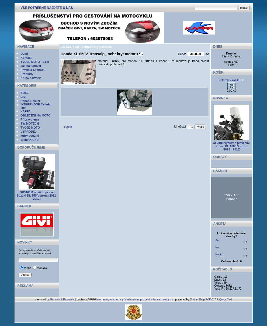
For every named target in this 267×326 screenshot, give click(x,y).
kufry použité (29, 135)
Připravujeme (29, 119)
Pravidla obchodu (32, 69)
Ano (218, 240)
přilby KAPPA (30, 139)
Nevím (219, 254)
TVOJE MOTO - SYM (34, 61)
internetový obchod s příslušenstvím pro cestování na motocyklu (134, 299)
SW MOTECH (29, 123)
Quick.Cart (225, 299)
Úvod (24, 53)
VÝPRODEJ (28, 131)
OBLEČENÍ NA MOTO (35, 115)
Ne (217, 247)
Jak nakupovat (30, 65)
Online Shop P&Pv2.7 (203, 299)
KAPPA (25, 111)
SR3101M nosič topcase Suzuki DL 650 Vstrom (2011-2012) (36, 195)
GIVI (23, 96)
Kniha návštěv (30, 78)
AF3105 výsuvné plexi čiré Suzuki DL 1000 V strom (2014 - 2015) (231, 146)
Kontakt (26, 57)
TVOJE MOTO (30, 127)
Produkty (26, 74)
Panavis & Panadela (62, 299)
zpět (69, 126)
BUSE (24, 92)
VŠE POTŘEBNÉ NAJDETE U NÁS (47, 8)
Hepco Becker (30, 100)
